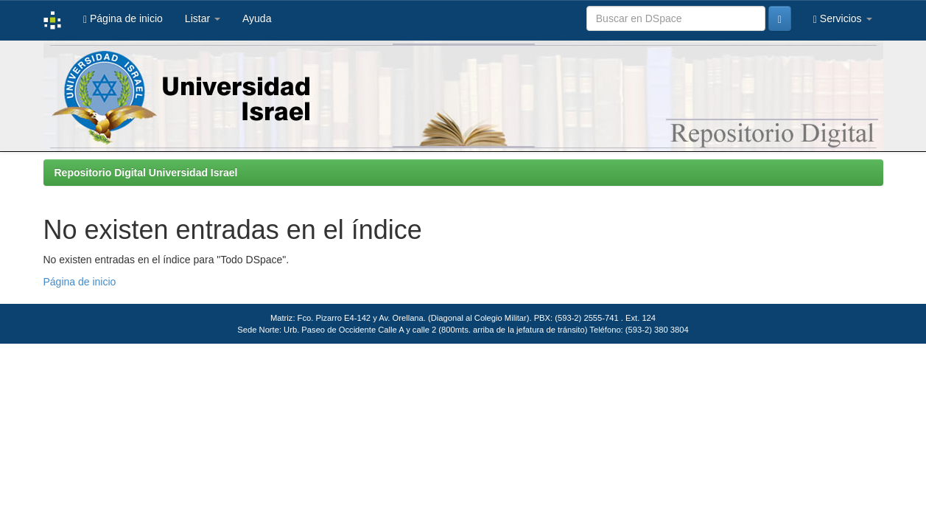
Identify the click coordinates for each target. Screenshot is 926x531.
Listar (202, 18)
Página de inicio (123, 19)
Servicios (842, 19)
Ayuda (256, 18)
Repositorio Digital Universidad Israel (146, 172)
